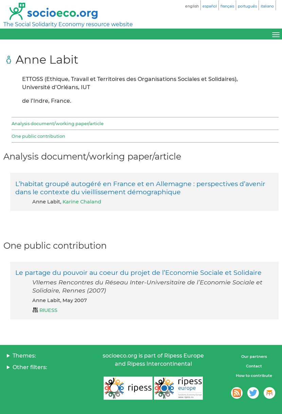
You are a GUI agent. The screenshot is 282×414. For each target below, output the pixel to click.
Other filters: (30, 367)
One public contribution (38, 136)
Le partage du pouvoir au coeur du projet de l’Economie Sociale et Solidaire (138, 272)
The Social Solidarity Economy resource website (68, 24)
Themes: (24, 355)
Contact (254, 366)
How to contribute (254, 375)
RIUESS (48, 310)
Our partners (254, 356)
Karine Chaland (82, 202)
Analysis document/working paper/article (58, 123)
